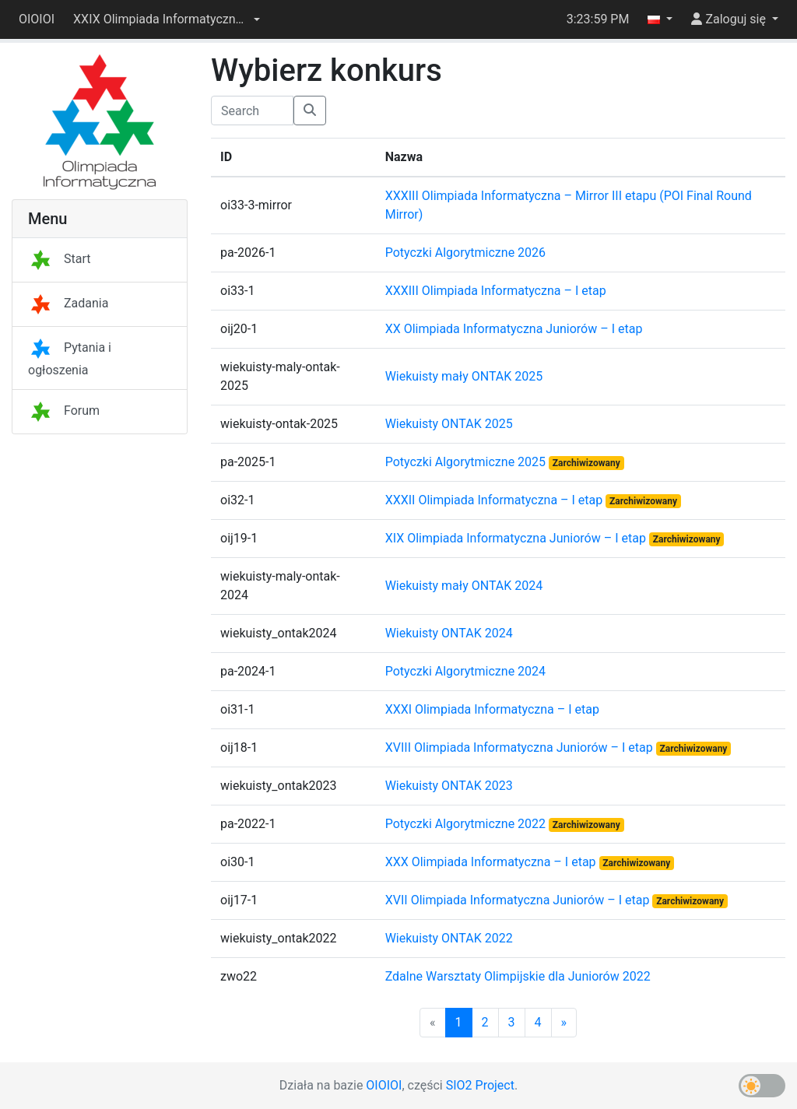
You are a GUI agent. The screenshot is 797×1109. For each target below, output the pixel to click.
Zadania (68, 303)
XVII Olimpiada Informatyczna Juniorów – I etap (519, 900)
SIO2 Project (480, 1085)
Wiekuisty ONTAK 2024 (449, 633)
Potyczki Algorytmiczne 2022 (467, 823)
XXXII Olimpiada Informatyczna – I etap (495, 500)
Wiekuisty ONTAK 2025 (449, 423)
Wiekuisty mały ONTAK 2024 (464, 585)
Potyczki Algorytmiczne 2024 (465, 671)
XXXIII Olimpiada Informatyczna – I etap (495, 290)
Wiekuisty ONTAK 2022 (449, 938)
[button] (166, 19)
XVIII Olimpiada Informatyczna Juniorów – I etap (520, 747)
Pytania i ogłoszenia (69, 358)
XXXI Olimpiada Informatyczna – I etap (492, 709)
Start (59, 258)
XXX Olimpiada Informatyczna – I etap (492, 862)
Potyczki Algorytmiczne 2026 (465, 252)
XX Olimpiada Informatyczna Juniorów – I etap (514, 328)
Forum (64, 410)
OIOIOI (36, 19)
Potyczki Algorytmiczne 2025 (467, 461)
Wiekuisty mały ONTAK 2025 (464, 376)
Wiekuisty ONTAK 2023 (449, 785)
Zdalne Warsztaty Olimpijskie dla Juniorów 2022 (518, 976)
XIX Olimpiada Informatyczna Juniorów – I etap (517, 538)
